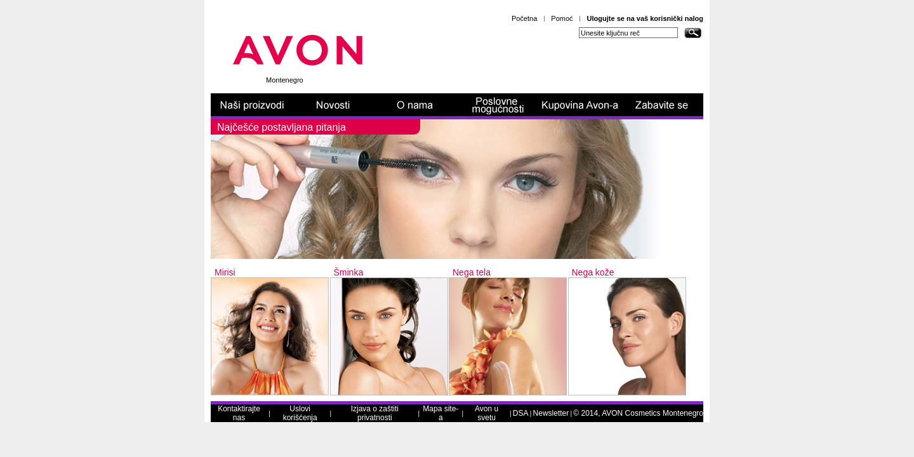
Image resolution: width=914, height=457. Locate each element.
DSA (521, 413)
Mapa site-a (440, 413)
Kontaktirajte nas (239, 413)
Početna (524, 18)
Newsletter (551, 413)
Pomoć (562, 18)
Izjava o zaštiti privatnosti (375, 413)
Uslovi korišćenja (300, 413)
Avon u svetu (486, 413)
